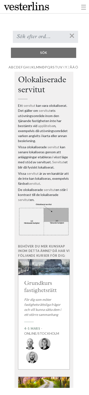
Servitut (58, 162)
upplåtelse (46, 126)
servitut (29, 105)
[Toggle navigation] (83, 7)
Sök (43, 53)
